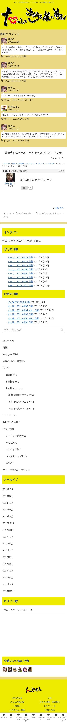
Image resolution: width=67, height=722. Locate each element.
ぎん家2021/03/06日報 (19, 302)
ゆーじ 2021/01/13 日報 (20, 277)
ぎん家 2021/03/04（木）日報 (23, 310)
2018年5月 (8, 509)
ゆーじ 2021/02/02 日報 (20, 269)
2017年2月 (8, 577)
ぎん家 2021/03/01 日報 (20, 322)
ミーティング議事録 (16, 436)
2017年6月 (8, 550)
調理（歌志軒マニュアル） (21, 395)
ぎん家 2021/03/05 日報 (20, 306)
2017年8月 (8, 537)
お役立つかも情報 (12, 422)
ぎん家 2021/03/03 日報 (20, 314)
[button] (61, 329)
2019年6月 (8, 489)
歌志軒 (6, 368)
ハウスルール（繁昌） (17, 456)
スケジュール (9, 415)
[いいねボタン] (24, 188)
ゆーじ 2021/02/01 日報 (20, 273)
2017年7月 (8, 543)
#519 (61, 171)
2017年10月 (9, 530)
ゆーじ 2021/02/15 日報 (20, 265)
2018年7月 (8, 496)
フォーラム (6, 163)
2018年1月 (8, 516)
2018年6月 (8, 503)
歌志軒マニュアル (14, 388)
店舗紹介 (10, 463)
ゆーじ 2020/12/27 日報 (20, 285)
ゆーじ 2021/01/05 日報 (20, 281)
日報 (5, 347)
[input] (33, 330)
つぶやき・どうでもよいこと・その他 (39, 163)
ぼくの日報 (8, 340)
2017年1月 (8, 584)
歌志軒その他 (12, 381)
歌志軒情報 (11, 374)
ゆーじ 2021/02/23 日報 (20, 257)
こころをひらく (13, 449)
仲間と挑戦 (8, 429)
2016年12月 (9, 591)
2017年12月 (9, 523)
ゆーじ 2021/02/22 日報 (20, 261)
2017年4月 (8, 564)
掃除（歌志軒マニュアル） (21, 408)
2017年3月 (8, 571)
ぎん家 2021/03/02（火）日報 (23, 318)
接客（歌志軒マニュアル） (21, 402)
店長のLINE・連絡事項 (14, 361)
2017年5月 (8, 557)
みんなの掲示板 (18, 163)
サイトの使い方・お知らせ (16, 470)
